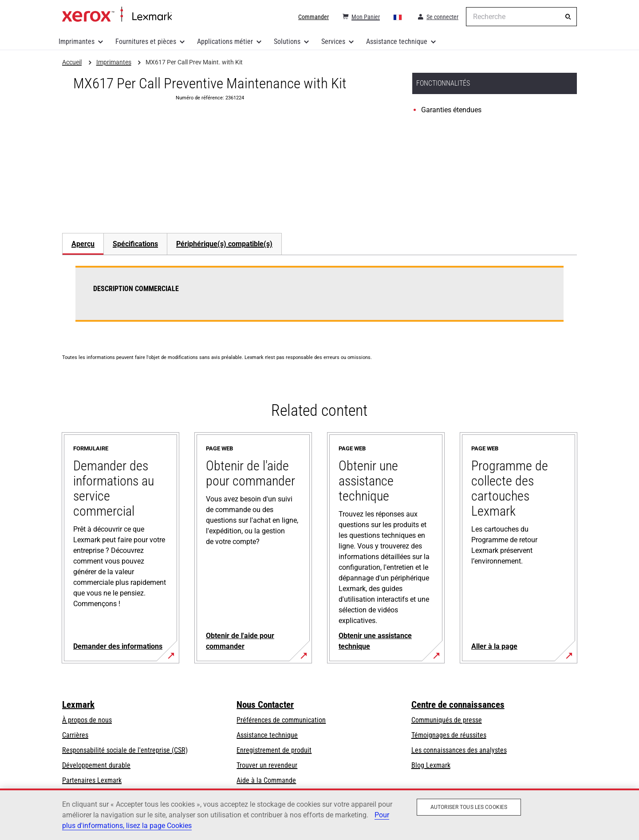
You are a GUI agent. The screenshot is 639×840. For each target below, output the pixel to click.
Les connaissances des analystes (459, 750)
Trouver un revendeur (267, 765)
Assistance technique (396, 41)
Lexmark (78, 704)
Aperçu (83, 244)
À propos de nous (87, 720)
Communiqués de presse (446, 720)
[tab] (82, 244)
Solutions (287, 41)
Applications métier (225, 41)
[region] (319, 814)
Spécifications (135, 244)
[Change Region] (398, 17)
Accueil (117, 14)
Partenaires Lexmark (92, 780)
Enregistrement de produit (274, 750)
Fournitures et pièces (145, 41)
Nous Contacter (265, 704)
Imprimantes (77, 41)
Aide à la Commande (266, 780)
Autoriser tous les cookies (468, 807)
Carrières (75, 735)
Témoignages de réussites (448, 735)
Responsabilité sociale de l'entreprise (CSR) (125, 750)
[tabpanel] (319, 299)
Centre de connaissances (458, 704)
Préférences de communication (281, 720)
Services (333, 41)
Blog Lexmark (430, 765)
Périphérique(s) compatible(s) (224, 244)
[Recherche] (568, 17)
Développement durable (96, 765)
